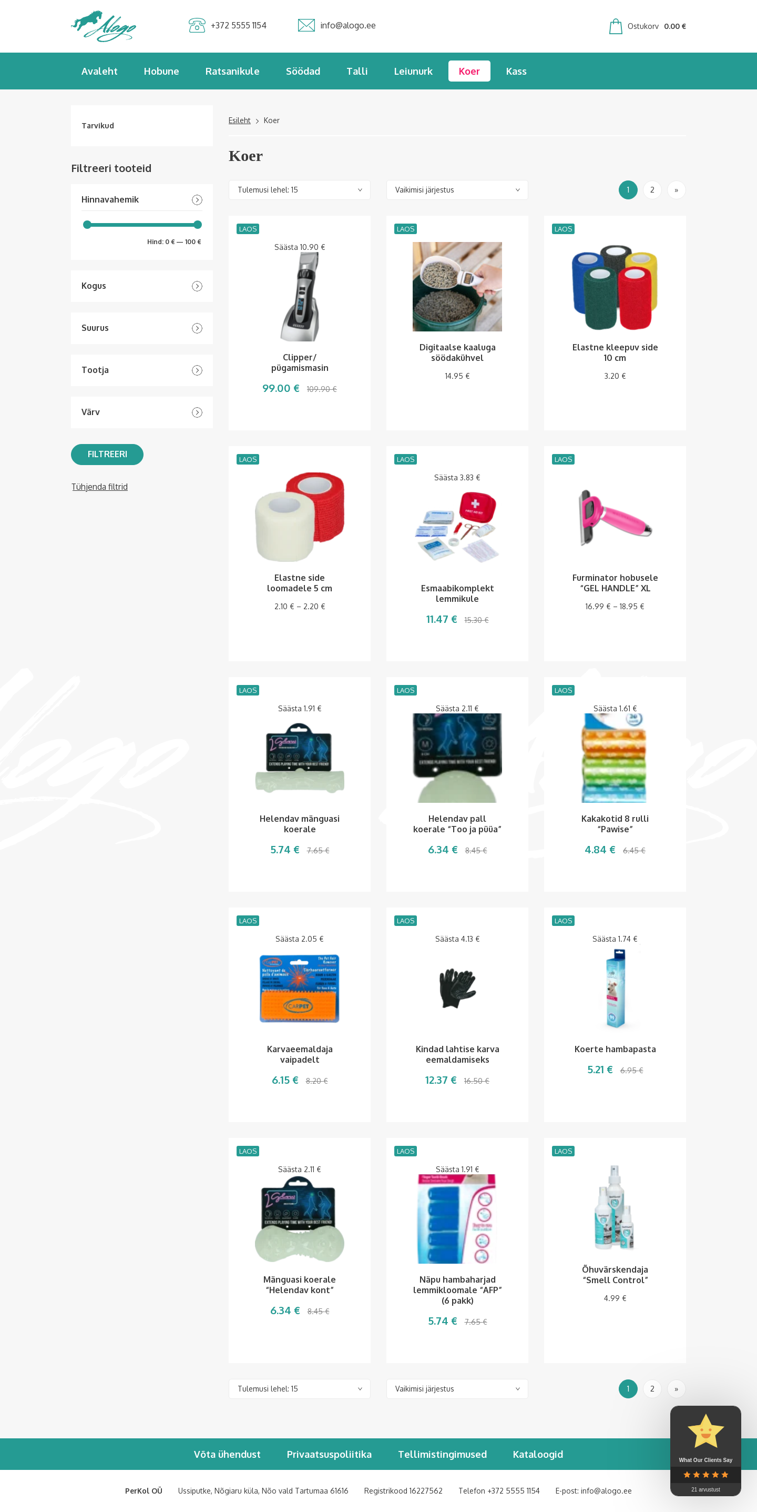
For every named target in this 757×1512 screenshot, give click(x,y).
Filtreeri (107, 454)
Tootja (95, 370)
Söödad (303, 71)
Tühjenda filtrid (99, 486)
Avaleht (99, 71)
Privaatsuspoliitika (329, 1454)
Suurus (95, 328)
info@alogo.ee (606, 1490)
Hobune (161, 71)
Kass (516, 71)
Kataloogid (538, 1454)
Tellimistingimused (442, 1454)
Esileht (240, 120)
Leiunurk (413, 71)
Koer (469, 71)
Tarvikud (97, 125)
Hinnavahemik (110, 200)
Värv (90, 412)
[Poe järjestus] (457, 190)
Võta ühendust (227, 1454)
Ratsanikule (233, 71)
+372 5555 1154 (513, 1490)
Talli (357, 71)
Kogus (93, 286)
